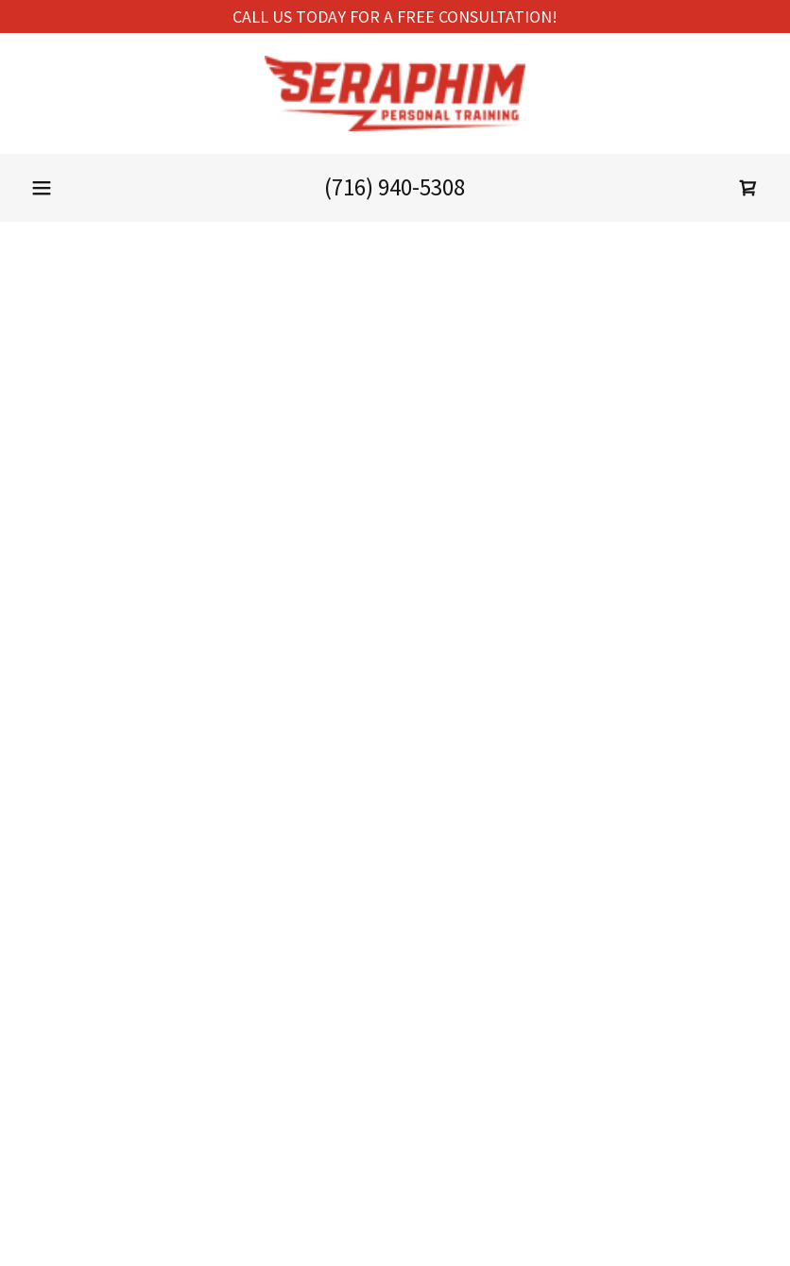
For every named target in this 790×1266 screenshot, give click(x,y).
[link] (395, 93)
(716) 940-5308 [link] (394, 187)
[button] (41, 188)
